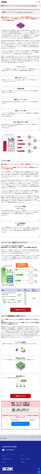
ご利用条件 (23, 462)
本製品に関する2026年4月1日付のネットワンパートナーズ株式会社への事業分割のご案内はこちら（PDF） (20, 416)
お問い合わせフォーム (21, 423)
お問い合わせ (4, 455)
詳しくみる (4, 215)
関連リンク (4, 462)
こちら (23, 337)
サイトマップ (23, 455)
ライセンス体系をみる (6, 116)
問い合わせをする (5, 127)
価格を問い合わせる (20, 309)
